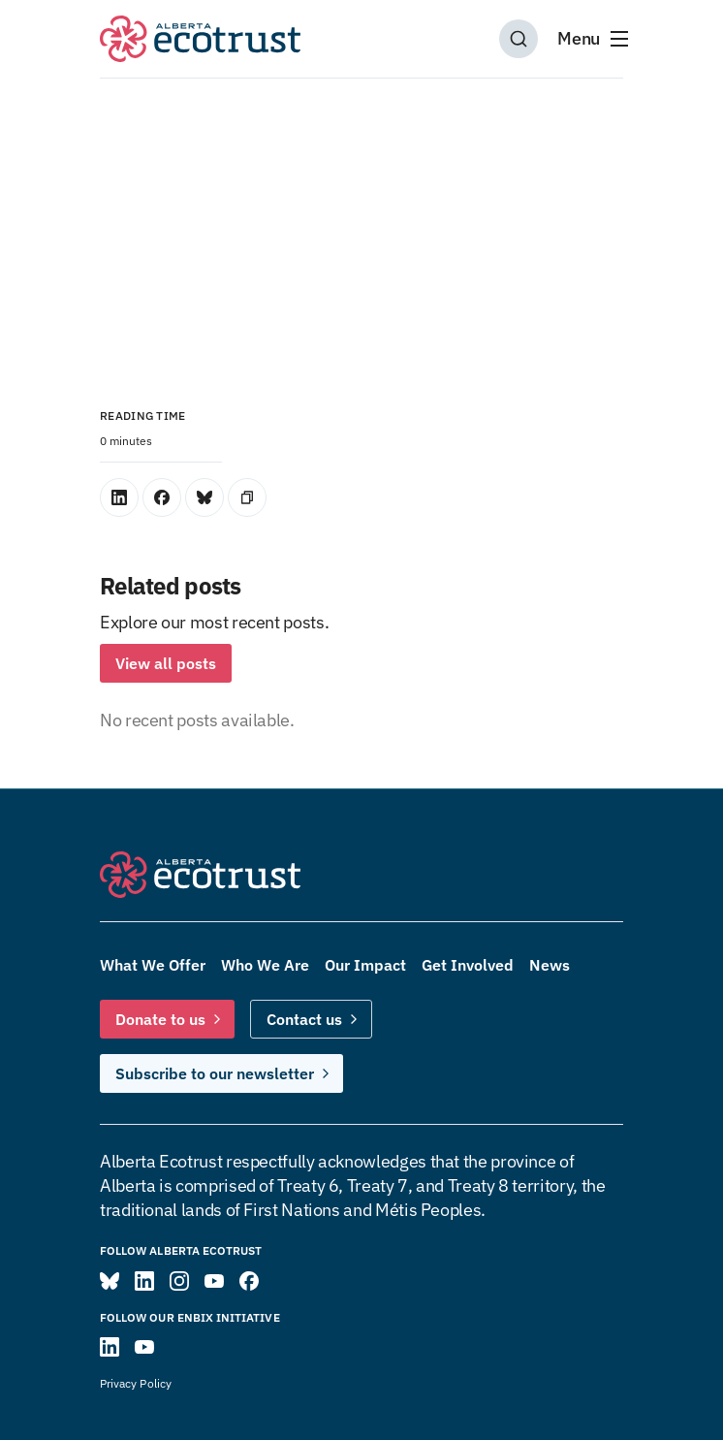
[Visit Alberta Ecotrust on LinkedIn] (144, 1281)
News (549, 965)
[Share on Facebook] (161, 497)
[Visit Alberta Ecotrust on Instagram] (179, 1281)
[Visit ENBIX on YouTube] (144, 1347)
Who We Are (265, 965)
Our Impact (365, 965)
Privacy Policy (136, 1383)
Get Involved (468, 965)
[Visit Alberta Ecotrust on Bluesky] (109, 1281)
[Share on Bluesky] (204, 497)
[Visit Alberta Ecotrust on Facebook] (249, 1281)
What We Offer (152, 965)
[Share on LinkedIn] (119, 497)
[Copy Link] (247, 497)
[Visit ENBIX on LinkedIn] (109, 1347)
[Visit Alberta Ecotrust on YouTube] (214, 1281)
